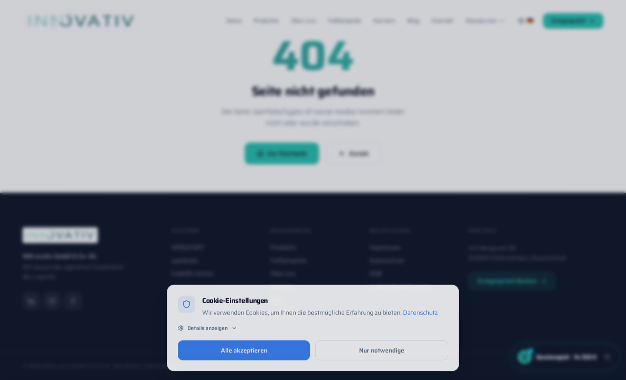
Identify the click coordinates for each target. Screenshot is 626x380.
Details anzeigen (207, 330)
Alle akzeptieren (244, 352)
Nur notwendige (381, 352)
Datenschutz (420, 315)
